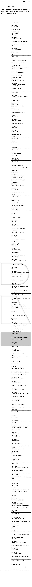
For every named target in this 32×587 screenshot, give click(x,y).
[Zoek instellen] (28, 1)
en (30, 1)
